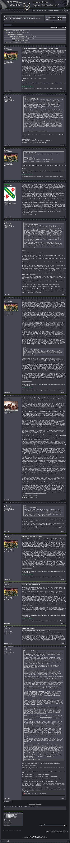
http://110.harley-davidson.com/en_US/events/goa (45, 426)
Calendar (54, 22)
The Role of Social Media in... (16, 30)
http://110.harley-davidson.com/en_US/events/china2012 (50, 425)
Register (15, 22)
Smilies (5, 820)
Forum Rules (6, 825)
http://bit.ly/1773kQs (56, 632)
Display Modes (61, 27)
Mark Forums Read (52, 830)
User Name (47, 17)
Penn (5, 398)
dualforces (7, 628)
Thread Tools (53, 27)
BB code (6, 819)
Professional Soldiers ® (10, 16)
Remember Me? (62, 17)
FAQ (34, 22)
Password (47, 19)
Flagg (6, 96)
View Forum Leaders (62, 830)
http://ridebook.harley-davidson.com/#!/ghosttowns (40, 453)
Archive (64, 831)
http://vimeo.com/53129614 (37, 457)
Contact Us (48, 831)
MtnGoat (6, 48)
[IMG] (5, 821)
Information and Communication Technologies (36, 78)
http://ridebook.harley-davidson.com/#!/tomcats (35, 493)
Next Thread (38, 804)
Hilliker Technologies (43, 837)
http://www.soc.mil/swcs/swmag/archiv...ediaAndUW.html (34, 142)
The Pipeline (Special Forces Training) (24, 16)
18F (34, 16)
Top (67, 831)
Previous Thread (32, 804)
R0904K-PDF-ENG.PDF (30, 793)
